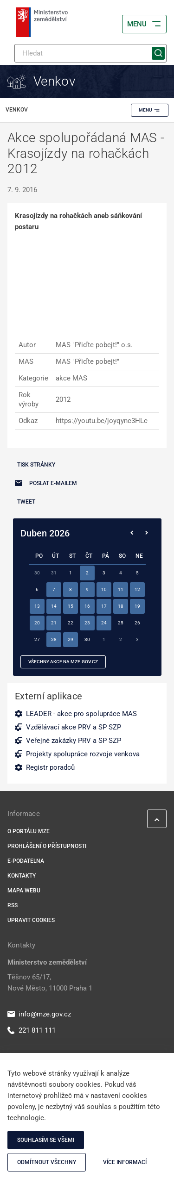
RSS (12, 905)
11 (120, 589)
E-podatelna (25, 861)
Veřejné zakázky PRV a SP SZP (73, 740)
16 (87, 606)
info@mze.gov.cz (39, 1014)
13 (37, 606)
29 (70, 639)
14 (54, 606)
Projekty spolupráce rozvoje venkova (83, 754)
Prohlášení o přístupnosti (46, 846)
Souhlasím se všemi (45, 1140)
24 (104, 622)
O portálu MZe (28, 831)
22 (70, 622)
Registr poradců (50, 767)
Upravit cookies (31, 920)
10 (104, 589)
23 (87, 622)
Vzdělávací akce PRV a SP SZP (73, 727)
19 (137, 606)
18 (120, 606)
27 (37, 639)
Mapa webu (23, 890)
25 (120, 622)
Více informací (125, 1162)
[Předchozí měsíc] (131, 533)
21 (54, 622)
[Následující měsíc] (146, 533)
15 (70, 606)
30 (87, 639)
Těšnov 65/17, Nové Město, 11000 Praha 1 (49, 982)
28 (54, 639)
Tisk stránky (36, 464)
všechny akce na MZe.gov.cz (63, 661)
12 (137, 589)
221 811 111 (31, 1030)
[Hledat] (90, 53)
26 (137, 622)
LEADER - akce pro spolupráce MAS (81, 714)
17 (104, 606)
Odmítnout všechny (46, 1162)
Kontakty (21, 875)
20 (37, 622)
